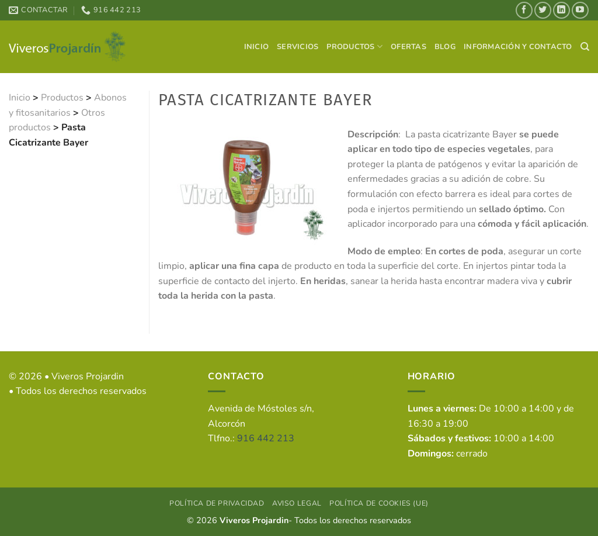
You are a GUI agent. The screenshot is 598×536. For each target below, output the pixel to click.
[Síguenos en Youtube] (580, 10)
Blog (445, 47)
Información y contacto (518, 47)
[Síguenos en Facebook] (524, 10)
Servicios (297, 47)
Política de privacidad (216, 503)
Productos (354, 46)
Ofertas (408, 47)
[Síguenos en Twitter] (542, 10)
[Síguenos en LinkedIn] (561, 10)
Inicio (256, 47)
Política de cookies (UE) (379, 503)
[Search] (584, 47)
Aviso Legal (297, 503)
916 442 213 (265, 438)
